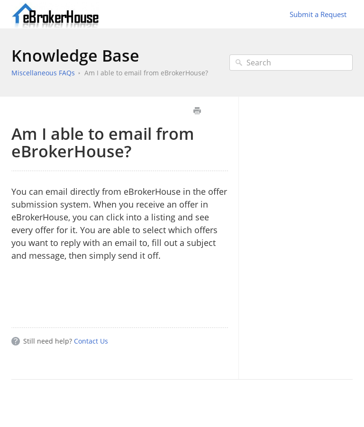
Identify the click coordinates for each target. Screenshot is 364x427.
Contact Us (91, 340)
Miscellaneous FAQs (43, 72)
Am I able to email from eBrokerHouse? (146, 72)
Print (197, 111)
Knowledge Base (75, 55)
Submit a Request (318, 14)
